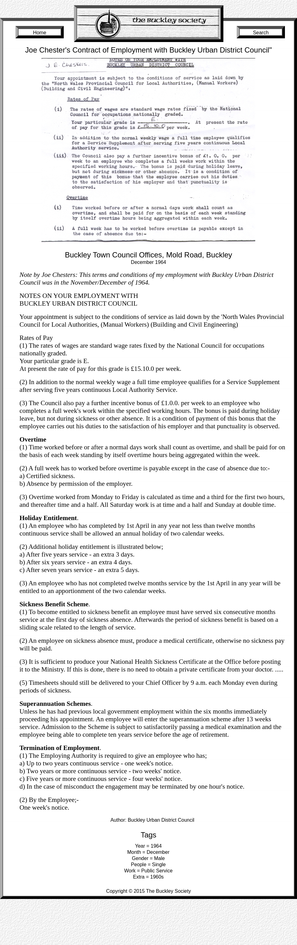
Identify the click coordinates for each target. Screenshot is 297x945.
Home (39, 32)
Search (261, 32)
